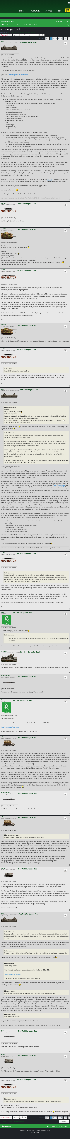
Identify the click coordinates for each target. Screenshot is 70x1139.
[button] (47, 38)
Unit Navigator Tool (10, 29)
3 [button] (56, 38)
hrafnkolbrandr (5, 675)
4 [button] (58, 38)
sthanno (3, 868)
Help (59, 11)
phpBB (28, 1130)
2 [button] (53, 38)
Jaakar (2, 737)
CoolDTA (3, 1030)
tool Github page (59, 486)
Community (34, 11)
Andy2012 (3, 203)
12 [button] (66, 38)
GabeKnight (4, 651)
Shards (3, 700)
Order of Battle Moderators (16, 32)
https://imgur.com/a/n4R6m (10, 727)
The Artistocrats (30, 32)
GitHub (49, 179)
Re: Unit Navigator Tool (26, 204)
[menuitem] (12, 21)
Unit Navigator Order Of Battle (18, 75)
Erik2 (2, 1079)
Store (21, 11)
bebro (2, 612)
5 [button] (61, 38)
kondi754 (3, 229)
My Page (48, 11)
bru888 (3, 269)
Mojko (2, 41)
